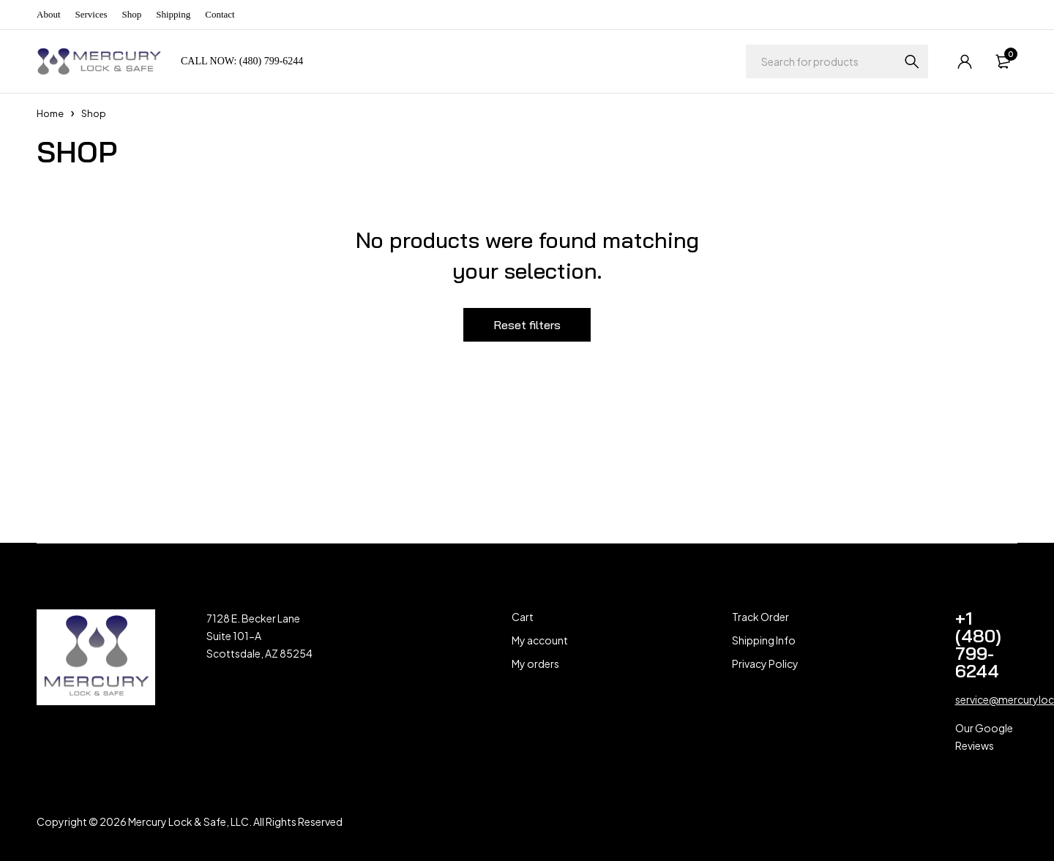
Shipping (173, 14)
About (49, 14)
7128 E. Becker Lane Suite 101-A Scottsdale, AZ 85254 (259, 636)
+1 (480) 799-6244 (978, 644)
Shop (132, 14)
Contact (219, 14)
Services (91, 14)
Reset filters (527, 324)
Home (50, 113)
